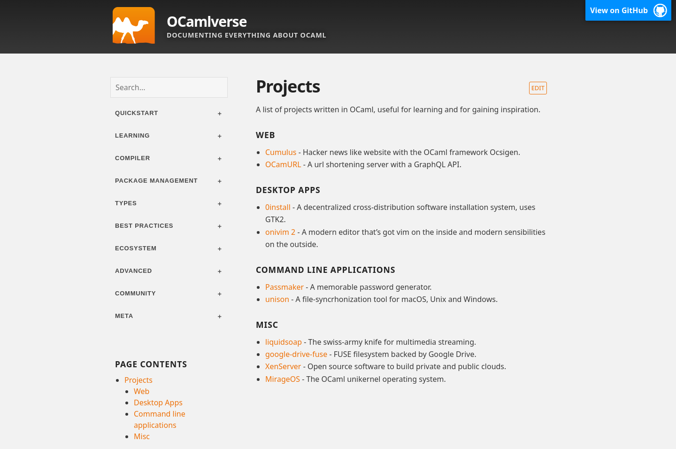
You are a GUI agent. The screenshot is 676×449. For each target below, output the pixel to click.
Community (135, 293)
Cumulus (281, 152)
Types (126, 203)
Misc (142, 436)
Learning (132, 135)
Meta (124, 315)
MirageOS (282, 379)
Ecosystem (136, 248)
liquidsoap (283, 342)
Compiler (132, 158)
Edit (538, 88)
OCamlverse (207, 21)
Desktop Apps (158, 402)
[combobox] (169, 87)
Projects (138, 380)
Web (141, 391)
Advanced (133, 270)
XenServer (283, 366)
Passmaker (284, 287)
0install (278, 207)
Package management (156, 180)
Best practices (144, 225)
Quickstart (136, 112)
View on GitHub (619, 10)
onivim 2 (280, 232)
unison (277, 299)
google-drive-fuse (296, 354)
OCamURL (283, 164)
